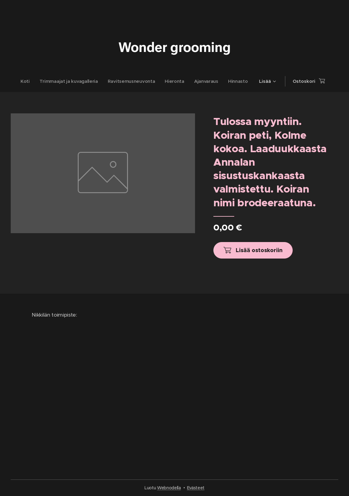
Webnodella (169, 487)
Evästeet (196, 487)
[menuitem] (24, 81)
